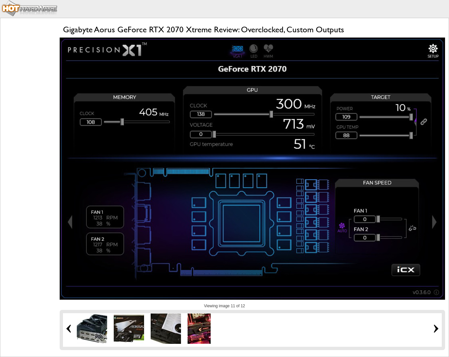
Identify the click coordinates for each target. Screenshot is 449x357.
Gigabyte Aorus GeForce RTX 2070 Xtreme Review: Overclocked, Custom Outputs (203, 29)
